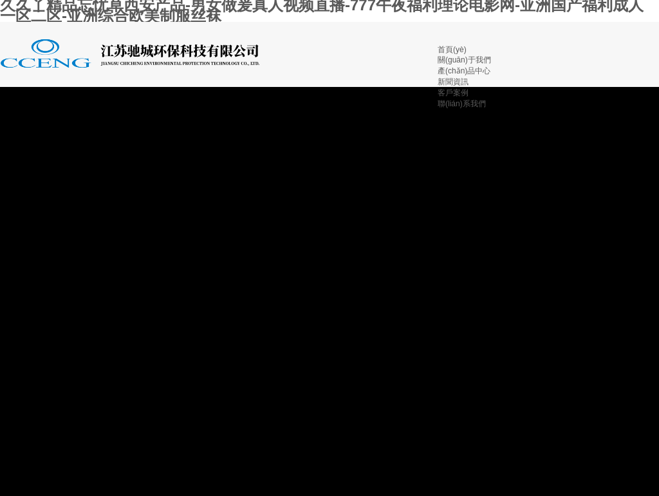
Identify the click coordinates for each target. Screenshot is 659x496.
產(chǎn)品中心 (464, 70)
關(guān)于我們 (464, 59)
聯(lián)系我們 (462, 103)
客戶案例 (453, 92)
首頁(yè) (452, 49)
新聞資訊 (453, 81)
